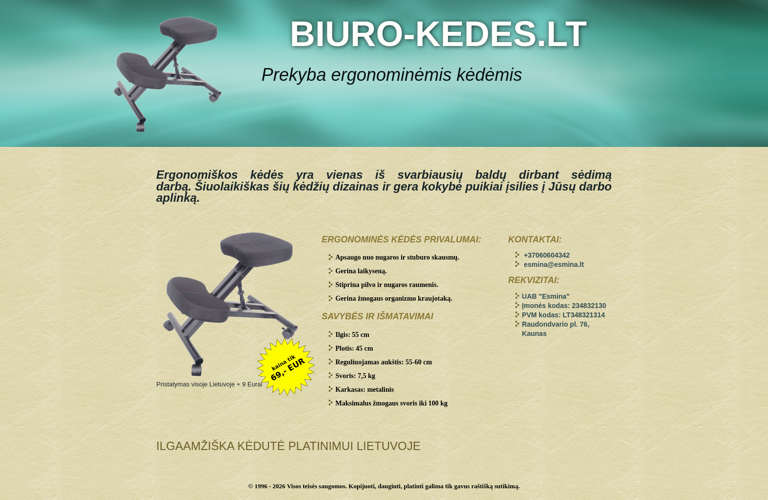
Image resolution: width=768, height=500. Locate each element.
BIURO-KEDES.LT (438, 33)
